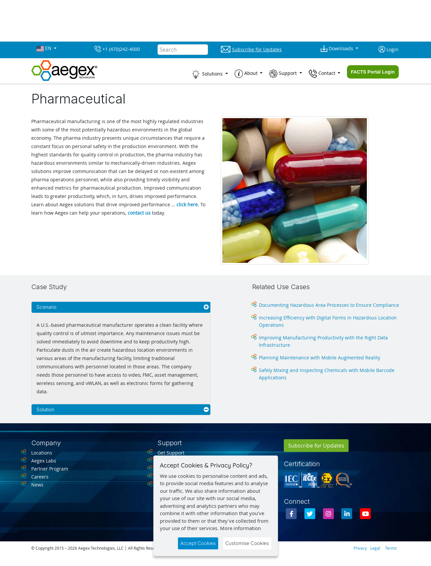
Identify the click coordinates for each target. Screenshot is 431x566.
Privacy (360, 548)
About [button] (247, 74)
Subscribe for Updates (316, 445)
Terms (391, 548)
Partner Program (49, 469)
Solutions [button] (207, 74)
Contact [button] (323, 74)
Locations (41, 453)
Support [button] (283, 74)
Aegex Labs (43, 461)
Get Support (171, 453)
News (37, 484)
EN (45, 48)
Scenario (46, 307)
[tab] (121, 307)
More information (240, 528)
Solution (45, 409)
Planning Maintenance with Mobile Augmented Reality (319, 357)
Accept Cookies (198, 543)
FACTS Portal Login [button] (372, 72)
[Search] (183, 49)
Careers (40, 476)
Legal (375, 548)
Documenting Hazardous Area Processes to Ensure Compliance (329, 305)
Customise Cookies (247, 543)
